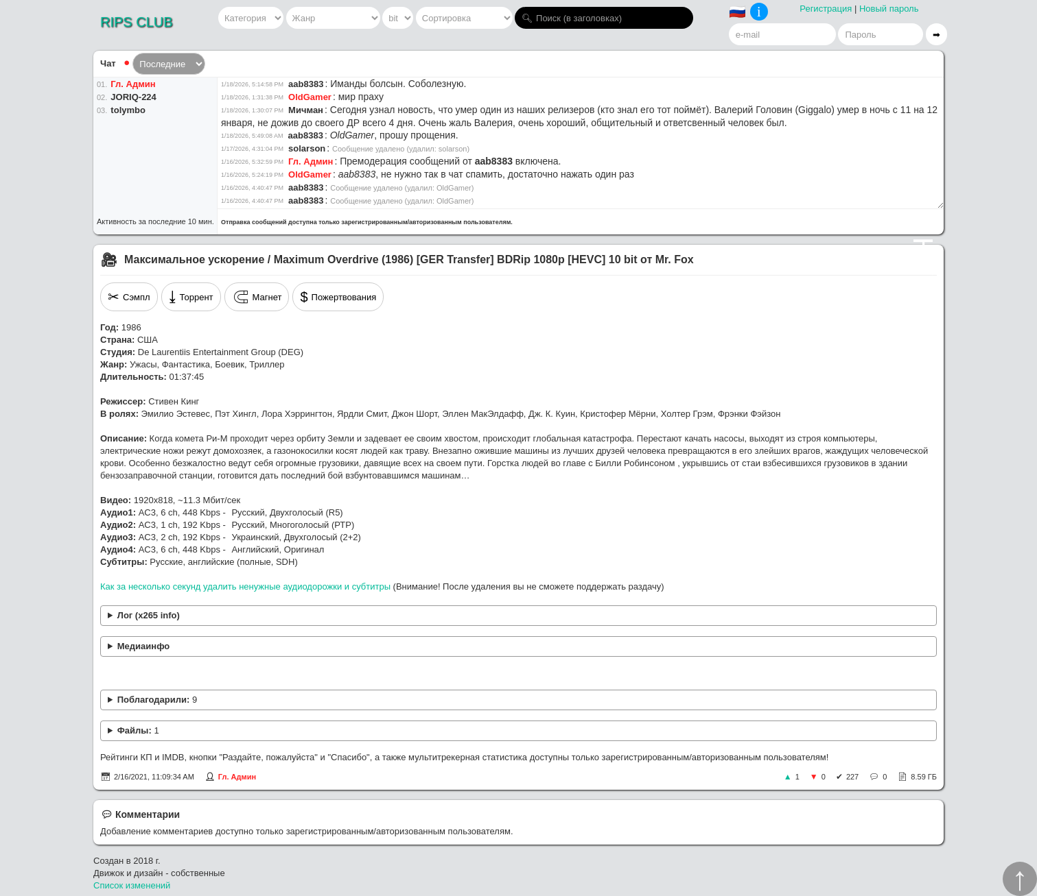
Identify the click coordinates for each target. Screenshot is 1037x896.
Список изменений (131, 885)
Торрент (191, 297)
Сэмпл (129, 297)
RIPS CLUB (136, 21)
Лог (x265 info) (148, 615)
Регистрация (826, 8)
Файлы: (138, 730)
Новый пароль (889, 8)
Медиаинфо (143, 646)
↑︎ (1020, 879)
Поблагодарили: (157, 699)
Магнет (257, 297)
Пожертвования (338, 297)
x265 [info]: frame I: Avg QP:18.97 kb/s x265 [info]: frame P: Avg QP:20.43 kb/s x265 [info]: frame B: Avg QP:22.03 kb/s (518, 616)
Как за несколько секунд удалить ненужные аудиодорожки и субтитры (245, 586)
